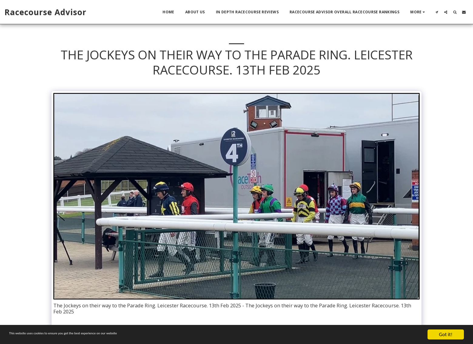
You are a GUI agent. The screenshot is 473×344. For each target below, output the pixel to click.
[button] (436, 12)
